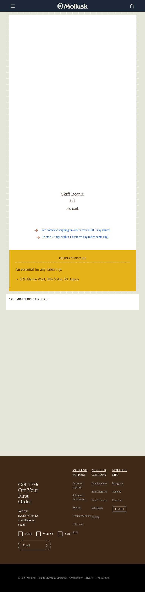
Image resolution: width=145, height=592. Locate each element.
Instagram (119, 525)
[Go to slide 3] (75, 181)
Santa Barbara (101, 533)
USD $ (121, 550)
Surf (66, 581)
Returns (77, 549)
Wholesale (98, 550)
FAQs (75, 578)
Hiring (95, 558)
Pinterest (118, 541)
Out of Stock (72, 209)
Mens (25, 581)
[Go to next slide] (129, 486)
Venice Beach (100, 541)
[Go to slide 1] (69, 181)
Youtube (118, 533)
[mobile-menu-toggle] (13, 6)
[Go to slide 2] (72, 181)
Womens (46, 581)
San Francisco (101, 525)
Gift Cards (78, 569)
